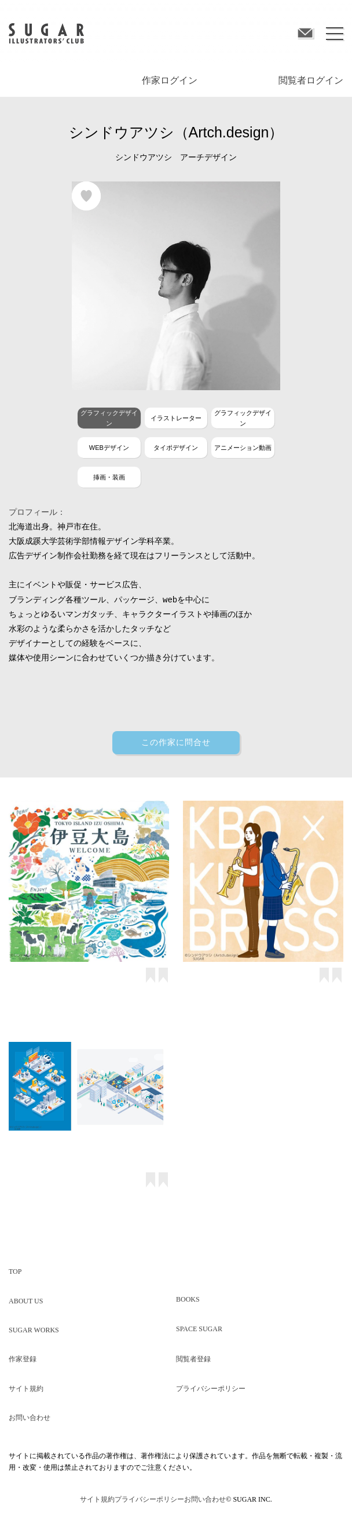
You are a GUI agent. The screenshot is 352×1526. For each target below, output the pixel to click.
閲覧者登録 (193, 1359)
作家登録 (22, 1359)
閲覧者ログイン (310, 80)
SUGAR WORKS (34, 1330)
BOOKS (188, 1299)
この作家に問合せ (176, 742)
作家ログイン (169, 80)
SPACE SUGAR (199, 1329)
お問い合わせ (29, 1418)
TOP (15, 1271)
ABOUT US (26, 1301)
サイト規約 (26, 1389)
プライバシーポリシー (210, 1389)
